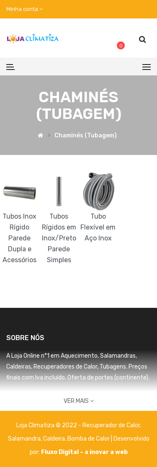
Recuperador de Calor (111, 425)
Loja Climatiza (35, 425)
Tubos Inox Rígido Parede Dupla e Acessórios (19, 238)
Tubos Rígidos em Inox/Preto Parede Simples (59, 238)
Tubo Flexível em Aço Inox (98, 227)
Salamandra (24, 438)
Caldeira (54, 438)
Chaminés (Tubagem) (85, 136)
